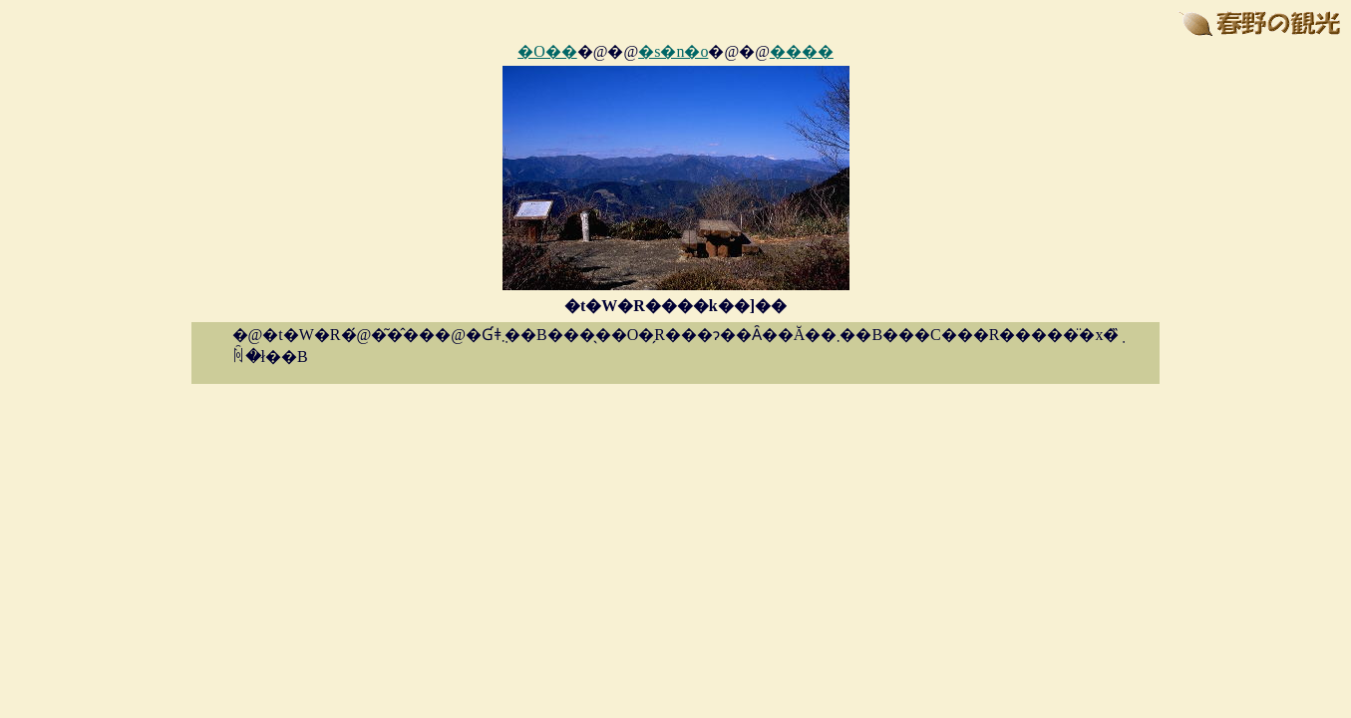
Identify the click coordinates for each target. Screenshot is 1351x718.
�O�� (547, 51)
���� (802, 51)
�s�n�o (673, 51)
